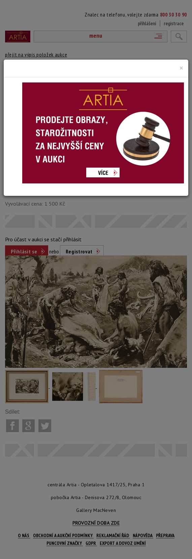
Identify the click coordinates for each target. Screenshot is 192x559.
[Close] (181, 68)
